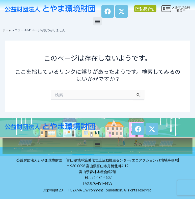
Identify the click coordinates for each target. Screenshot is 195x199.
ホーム (7, 30)
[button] (97, 21)
